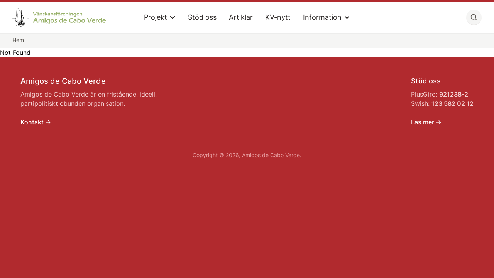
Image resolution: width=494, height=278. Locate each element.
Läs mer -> (426, 122)
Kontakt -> (35, 122)
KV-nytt (278, 17)
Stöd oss (202, 17)
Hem (18, 40)
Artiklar (241, 17)
